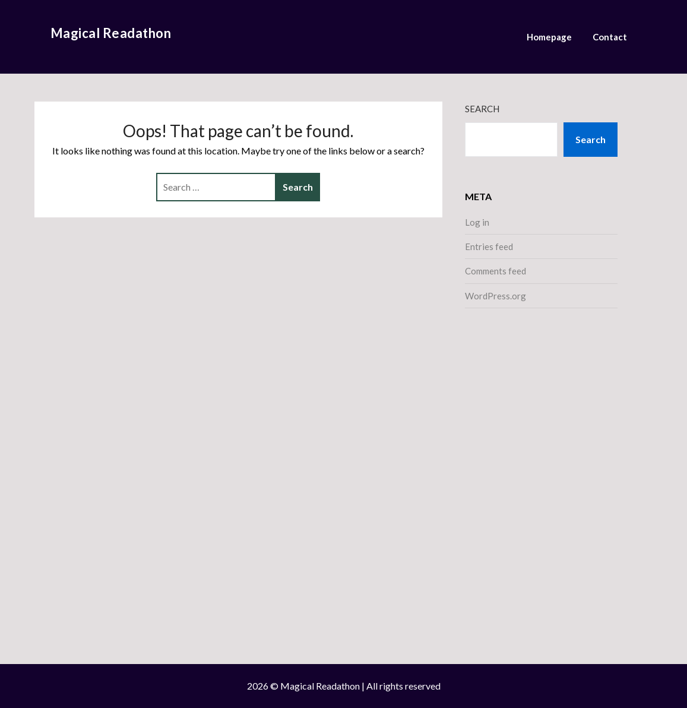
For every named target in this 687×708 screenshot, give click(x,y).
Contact (610, 36)
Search (482, 108)
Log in (477, 222)
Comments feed (495, 271)
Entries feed (489, 246)
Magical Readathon (111, 33)
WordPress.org (495, 295)
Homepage (549, 36)
